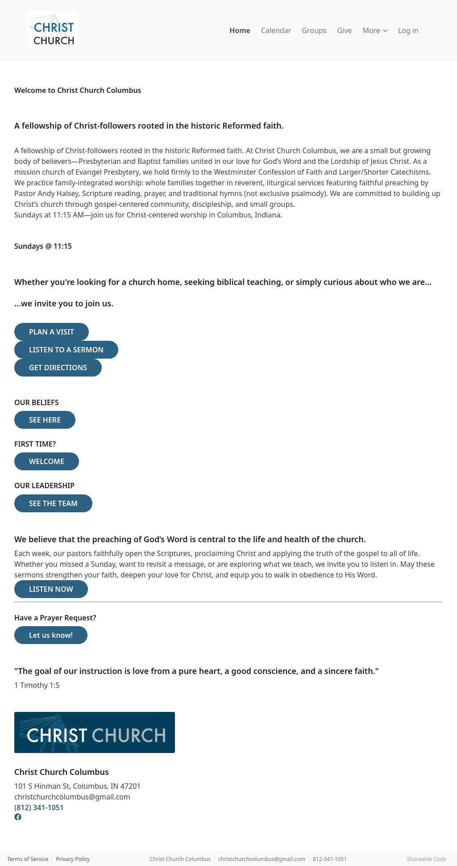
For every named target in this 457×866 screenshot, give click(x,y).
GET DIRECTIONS (58, 367)
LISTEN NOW (51, 589)
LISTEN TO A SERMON (66, 350)
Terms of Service (27, 859)
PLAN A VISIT (51, 332)
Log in (408, 30)
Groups (314, 30)
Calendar (276, 30)
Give (344, 30)
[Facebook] (17, 818)
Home (239, 30)
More (374, 30)
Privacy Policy (73, 859)
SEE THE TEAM (53, 503)
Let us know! (51, 635)
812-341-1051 (330, 859)
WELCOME (46, 461)
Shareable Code (426, 859)
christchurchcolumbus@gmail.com (261, 859)
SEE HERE (45, 420)
